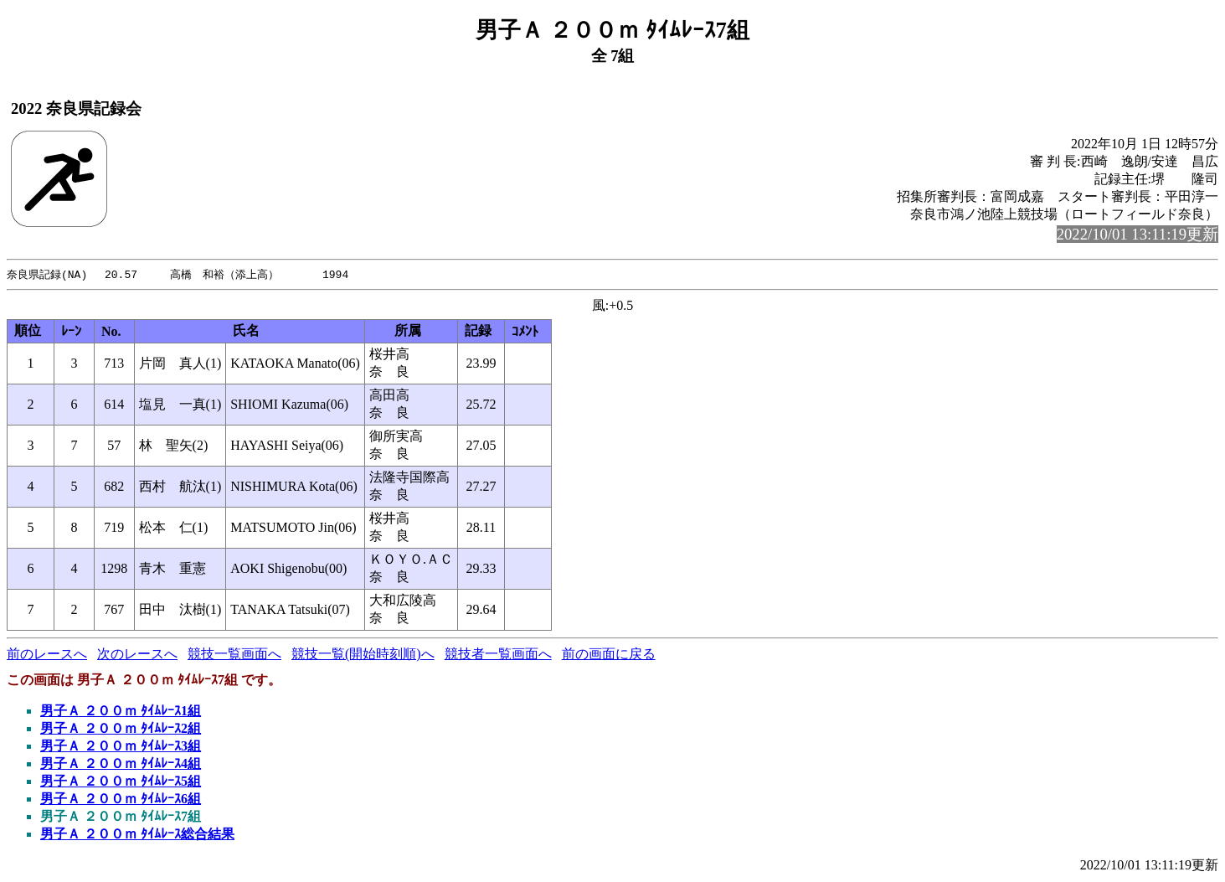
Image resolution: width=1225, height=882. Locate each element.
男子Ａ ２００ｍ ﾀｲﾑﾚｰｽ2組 (120, 729)
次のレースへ (137, 654)
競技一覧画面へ (234, 654)
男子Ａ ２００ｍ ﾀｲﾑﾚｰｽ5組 (120, 782)
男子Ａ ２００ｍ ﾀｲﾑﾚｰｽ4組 (120, 764)
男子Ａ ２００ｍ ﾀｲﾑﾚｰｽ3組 (120, 747)
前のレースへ (47, 654)
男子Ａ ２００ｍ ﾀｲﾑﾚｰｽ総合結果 (137, 835)
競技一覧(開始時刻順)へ (363, 654)
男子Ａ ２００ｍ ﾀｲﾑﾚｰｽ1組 (120, 711)
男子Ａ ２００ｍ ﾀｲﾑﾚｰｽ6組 (120, 799)
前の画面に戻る (609, 654)
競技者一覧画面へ (498, 654)
